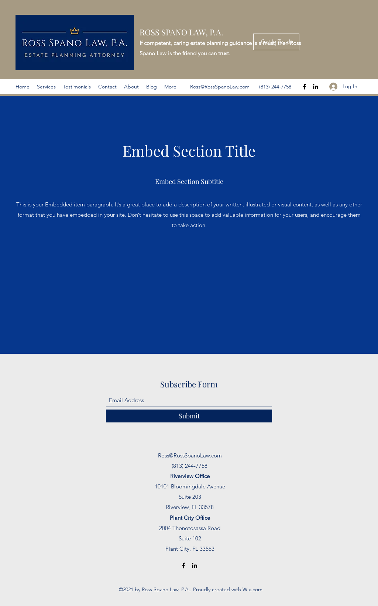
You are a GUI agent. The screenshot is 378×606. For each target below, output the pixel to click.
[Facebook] (304, 86)
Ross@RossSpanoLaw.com (220, 86)
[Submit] (189, 416)
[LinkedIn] (315, 86)
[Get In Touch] (276, 42)
